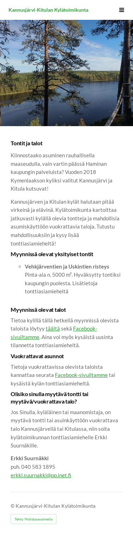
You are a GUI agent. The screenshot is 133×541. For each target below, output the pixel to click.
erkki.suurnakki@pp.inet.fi (41, 475)
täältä (53, 328)
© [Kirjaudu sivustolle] (13, 506)
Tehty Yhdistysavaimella (33, 519)
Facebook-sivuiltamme (81, 375)
